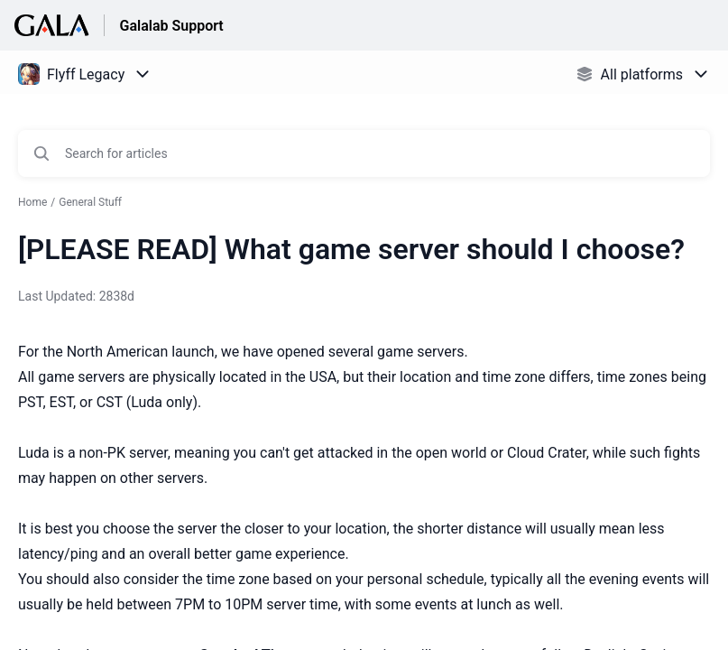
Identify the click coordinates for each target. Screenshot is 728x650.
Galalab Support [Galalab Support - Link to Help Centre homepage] (171, 25)
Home (32, 202)
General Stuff (90, 202)
